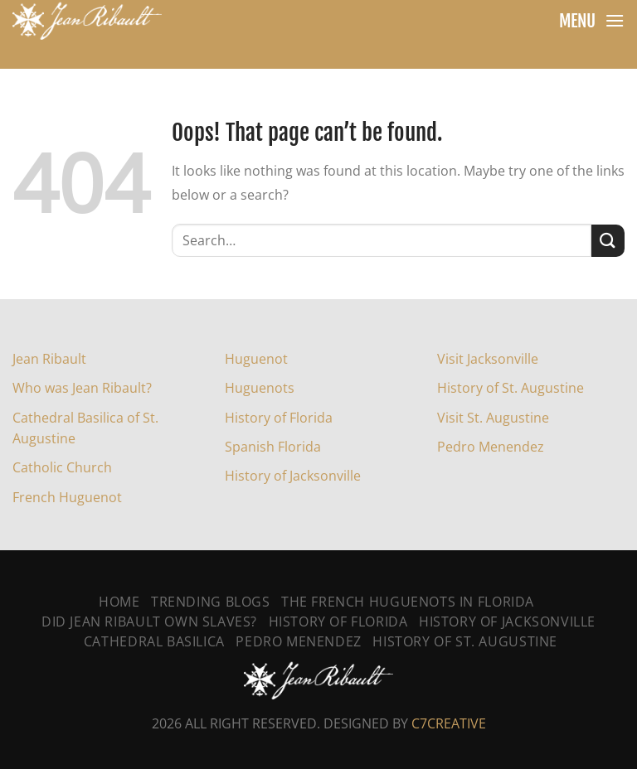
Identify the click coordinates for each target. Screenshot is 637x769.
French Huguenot (67, 497)
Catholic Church (62, 467)
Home (119, 601)
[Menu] (615, 20)
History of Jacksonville (293, 476)
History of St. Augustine (510, 388)
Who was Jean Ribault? (82, 388)
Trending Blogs (210, 601)
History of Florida (279, 418)
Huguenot (256, 359)
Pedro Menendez (490, 447)
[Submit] (608, 241)
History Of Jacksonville (507, 621)
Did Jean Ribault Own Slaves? (149, 621)
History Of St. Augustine (464, 641)
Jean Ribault (49, 359)
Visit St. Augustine (493, 418)
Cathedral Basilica (154, 641)
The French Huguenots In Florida (407, 601)
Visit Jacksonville (487, 359)
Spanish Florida (273, 447)
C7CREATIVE (448, 723)
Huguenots (259, 388)
